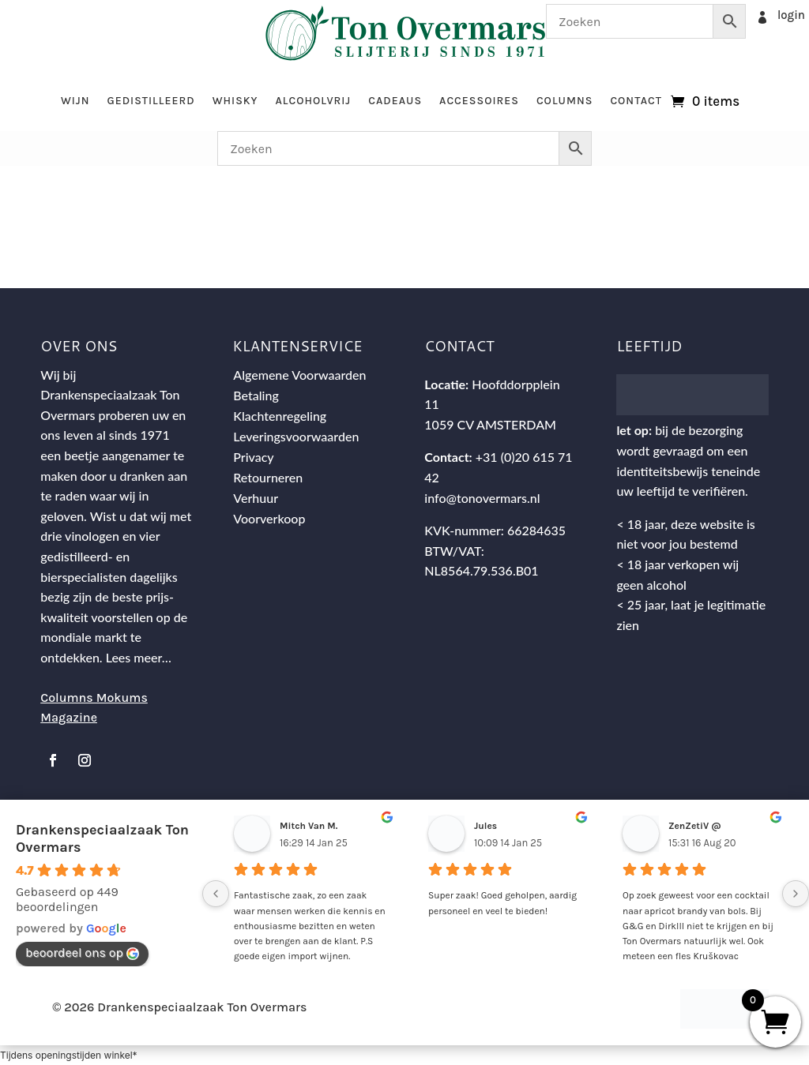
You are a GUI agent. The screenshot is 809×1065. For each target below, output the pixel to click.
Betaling (256, 395)
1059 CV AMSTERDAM (490, 424)
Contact (636, 100)
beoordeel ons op (82, 952)
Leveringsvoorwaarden (296, 436)
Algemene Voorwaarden (299, 374)
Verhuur (255, 497)
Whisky (235, 100)
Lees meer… (138, 657)
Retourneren (268, 477)
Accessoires (479, 100)
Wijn (75, 100)
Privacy (253, 456)
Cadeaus (395, 100)
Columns (564, 100)
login (791, 15)
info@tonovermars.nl (482, 497)
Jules (485, 825)
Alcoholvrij (314, 100)
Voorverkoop (269, 518)
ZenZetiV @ (694, 825)
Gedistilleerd (150, 100)
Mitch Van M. (308, 825)
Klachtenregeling (279, 415)
